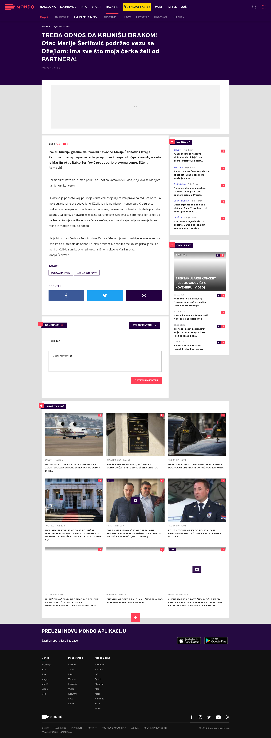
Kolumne (73, 693)
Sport (45, 674)
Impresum (76, 728)
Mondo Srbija (75, 658)
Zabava (72, 679)
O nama (45, 728)
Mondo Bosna (102, 658)
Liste (71, 703)
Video (45, 689)
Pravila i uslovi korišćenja (57, 732)
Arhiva (134, 728)
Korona (72, 664)
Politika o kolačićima (114, 728)
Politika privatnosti (155, 728)
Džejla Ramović (60, 273)
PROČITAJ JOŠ (56, 406)
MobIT (45, 684)
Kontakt (92, 728)
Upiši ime (54, 341)
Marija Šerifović (87, 273)
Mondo (45, 658)
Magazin (46, 26)
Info (44, 669)
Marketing (60, 728)
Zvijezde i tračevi (61, 26)
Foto (70, 698)
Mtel (44, 693)
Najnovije (46, 664)
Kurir (58, 144)
